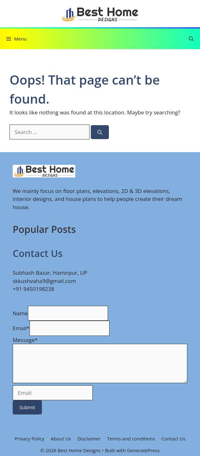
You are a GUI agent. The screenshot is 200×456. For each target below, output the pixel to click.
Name (20, 313)
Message (25, 340)
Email (21, 328)
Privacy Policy (29, 438)
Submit (27, 407)
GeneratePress (143, 450)
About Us (61, 438)
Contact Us (173, 438)
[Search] (100, 132)
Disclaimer (89, 438)
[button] (191, 39)
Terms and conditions (131, 438)
